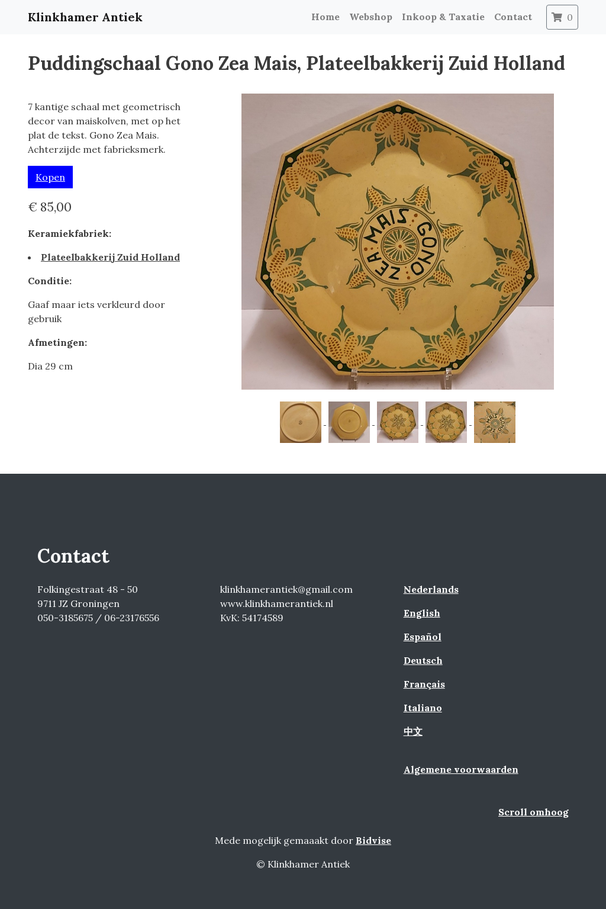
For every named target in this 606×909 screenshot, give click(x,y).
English (422, 613)
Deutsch (423, 660)
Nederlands (431, 589)
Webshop (370, 17)
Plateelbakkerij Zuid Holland (110, 257)
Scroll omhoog (533, 812)
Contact (513, 17)
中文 (413, 731)
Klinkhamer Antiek (85, 16)
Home (325, 17)
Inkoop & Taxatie (443, 17)
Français (424, 684)
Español (422, 637)
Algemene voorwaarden (461, 769)
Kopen (50, 177)
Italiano (423, 708)
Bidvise (373, 840)
